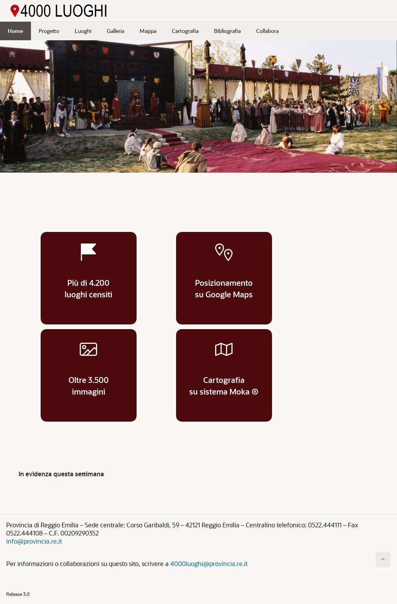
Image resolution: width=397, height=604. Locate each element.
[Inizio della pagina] (383, 559)
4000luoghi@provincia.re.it (209, 563)
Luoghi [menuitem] (83, 30)
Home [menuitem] (15, 30)
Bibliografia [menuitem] (227, 30)
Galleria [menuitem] (115, 30)
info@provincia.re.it (34, 541)
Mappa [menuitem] (148, 30)
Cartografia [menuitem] (185, 30)
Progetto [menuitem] (49, 30)
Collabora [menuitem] (267, 30)
